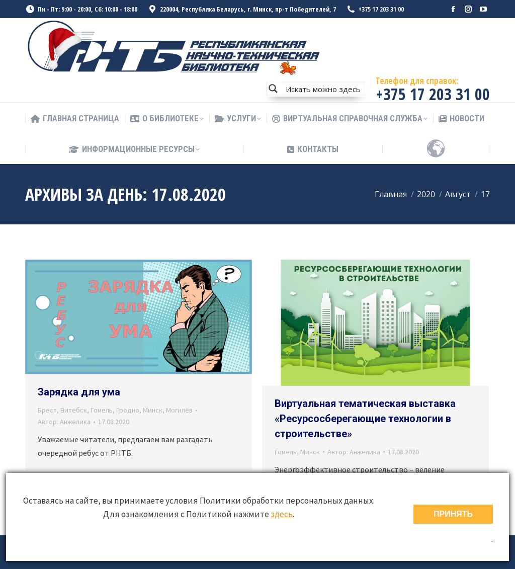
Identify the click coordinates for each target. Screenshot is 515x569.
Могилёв (179, 410)
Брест (47, 410)
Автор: (64, 421)
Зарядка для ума (79, 392)
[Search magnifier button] (273, 89)
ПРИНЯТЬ (453, 514)
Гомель (102, 410)
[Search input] (323, 88)
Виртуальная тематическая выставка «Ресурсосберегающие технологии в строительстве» (365, 418)
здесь (282, 514)
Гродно (127, 410)
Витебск (73, 410)
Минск (152, 410)
